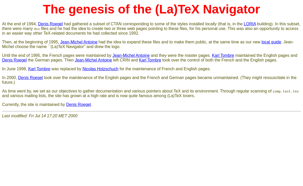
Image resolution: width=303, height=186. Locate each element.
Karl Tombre (223, 55)
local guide (271, 42)
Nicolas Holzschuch (100, 69)
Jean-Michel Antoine (78, 42)
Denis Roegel (50, 24)
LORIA (250, 24)
